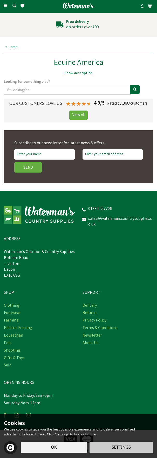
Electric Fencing (18, 328)
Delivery (90, 306)
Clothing (11, 306)
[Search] (14, 6)
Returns (90, 313)
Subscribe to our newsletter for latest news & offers (59, 143)
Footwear (12, 313)
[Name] (44, 154)
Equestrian (13, 336)
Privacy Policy (94, 321)
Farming (11, 321)
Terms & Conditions (100, 328)
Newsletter (92, 336)
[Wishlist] (23, 6)
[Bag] (150, 6)
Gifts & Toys (14, 358)
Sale (7, 365)
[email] (113, 154)
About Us (90, 343)
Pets (8, 343)
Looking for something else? (27, 82)
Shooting (12, 351)
